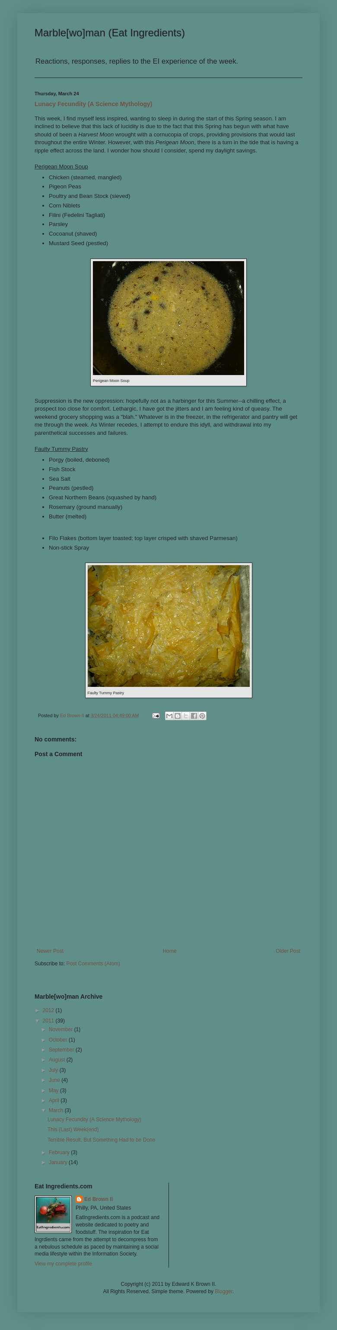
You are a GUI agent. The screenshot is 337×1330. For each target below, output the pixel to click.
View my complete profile (63, 1264)
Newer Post (50, 951)
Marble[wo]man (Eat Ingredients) (110, 33)
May (54, 1090)
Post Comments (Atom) (93, 964)
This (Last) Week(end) (73, 1129)
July (54, 1070)
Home (170, 951)
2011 (49, 1021)
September (62, 1050)
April (54, 1100)
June (55, 1080)
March (57, 1110)
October (59, 1040)
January (59, 1162)
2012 (49, 1010)
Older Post (288, 951)
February (60, 1152)
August (58, 1060)
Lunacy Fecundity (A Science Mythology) (94, 103)
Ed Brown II (98, 1199)
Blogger (223, 1291)
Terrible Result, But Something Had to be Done (101, 1140)
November (61, 1029)
